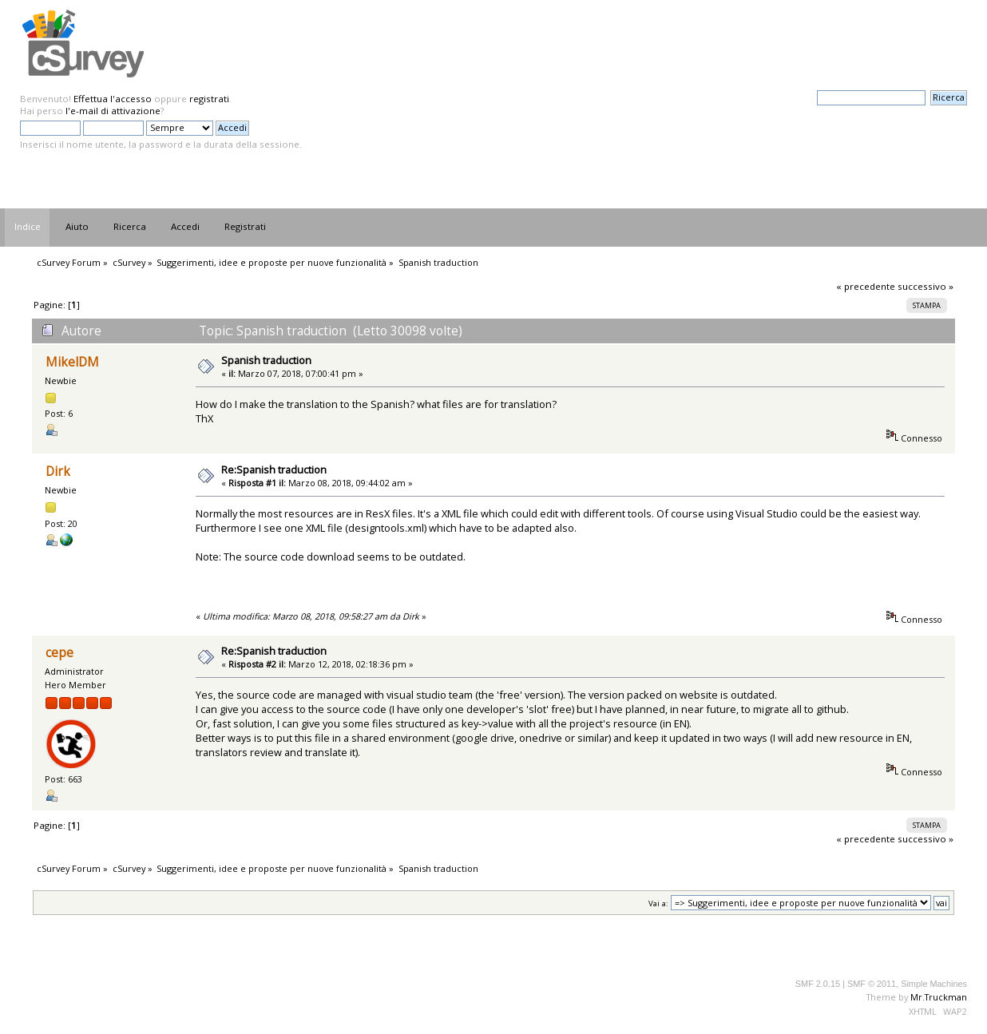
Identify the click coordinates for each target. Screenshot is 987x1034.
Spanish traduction (266, 360)
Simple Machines (934, 983)
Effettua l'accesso (112, 99)
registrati (209, 99)
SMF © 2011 (871, 983)
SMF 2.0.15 (817, 983)
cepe (59, 652)
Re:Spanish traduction (274, 469)
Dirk (58, 471)
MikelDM (72, 362)
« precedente (865, 286)
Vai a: (658, 903)
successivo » (925, 286)
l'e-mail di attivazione (113, 111)
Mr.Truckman (938, 997)
